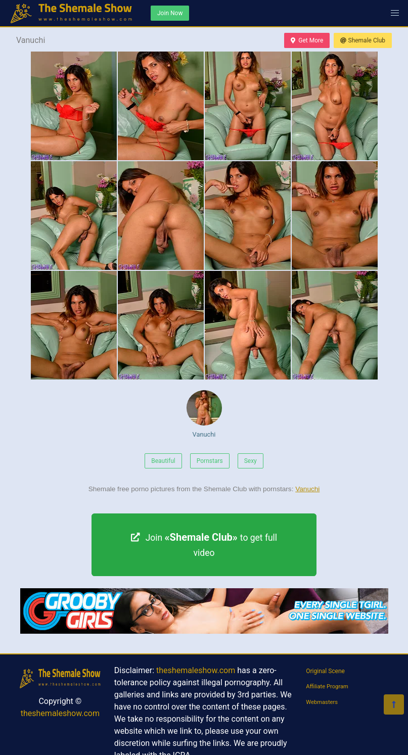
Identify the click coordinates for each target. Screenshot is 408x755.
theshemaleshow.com (60, 713)
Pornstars (210, 460)
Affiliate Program (327, 686)
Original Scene (325, 671)
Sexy (250, 460)
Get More (307, 40)
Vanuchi (204, 414)
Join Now (170, 13)
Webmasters (322, 702)
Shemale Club (362, 40)
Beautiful (163, 460)
